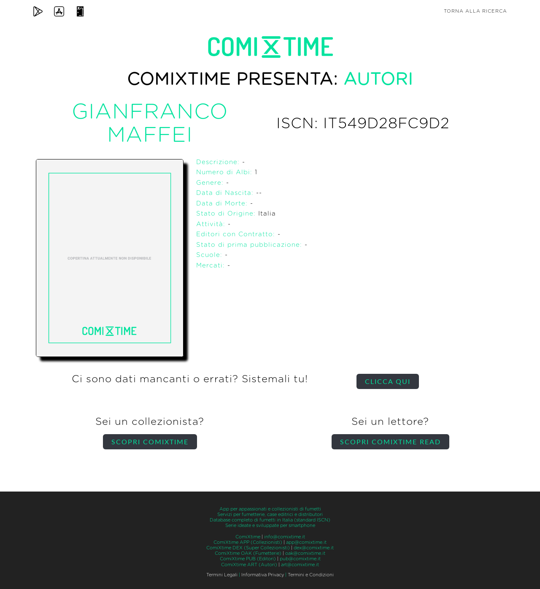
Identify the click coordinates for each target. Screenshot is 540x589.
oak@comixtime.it (305, 553)
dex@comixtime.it (314, 548)
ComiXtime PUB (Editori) (248, 559)
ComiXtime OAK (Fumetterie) (248, 553)
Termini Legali (222, 575)
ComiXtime (247, 537)
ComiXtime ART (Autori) (249, 564)
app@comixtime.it (306, 542)
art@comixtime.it (300, 564)
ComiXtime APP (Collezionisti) (247, 542)
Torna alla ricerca (475, 11)
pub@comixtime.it (300, 559)
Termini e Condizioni (311, 575)
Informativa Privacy (262, 575)
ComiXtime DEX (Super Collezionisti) (248, 548)
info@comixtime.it (284, 537)
